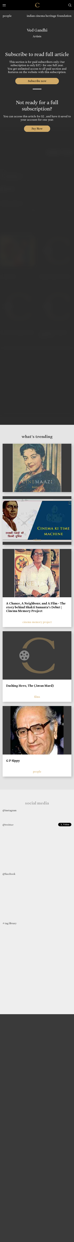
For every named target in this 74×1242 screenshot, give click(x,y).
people (7, 16)
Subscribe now (37, 81)
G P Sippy (13, 761)
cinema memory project (37, 622)
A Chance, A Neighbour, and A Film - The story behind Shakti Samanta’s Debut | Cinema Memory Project (36, 607)
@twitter (8, 824)
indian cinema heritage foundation (49, 16)
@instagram (9, 810)
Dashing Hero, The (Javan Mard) (30, 686)
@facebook (9, 874)
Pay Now (37, 128)
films (37, 696)
